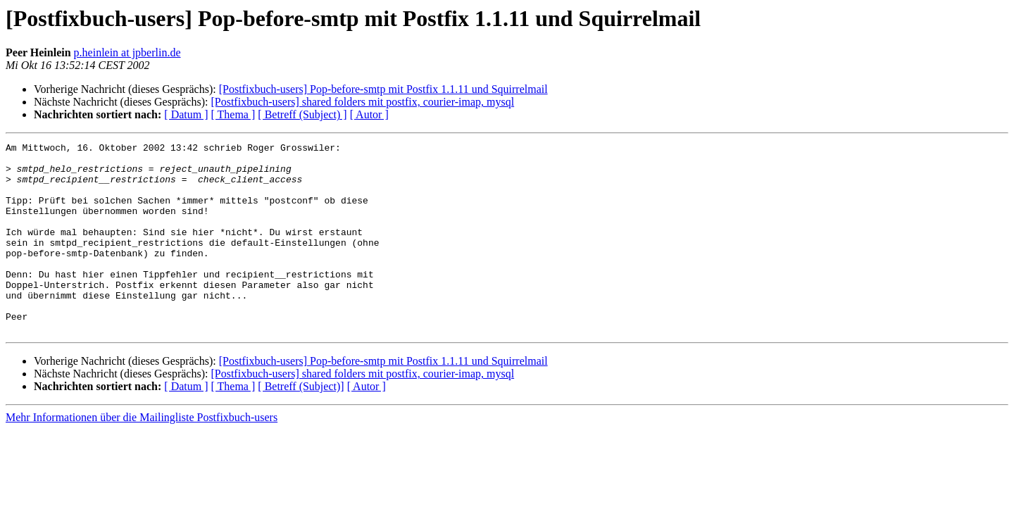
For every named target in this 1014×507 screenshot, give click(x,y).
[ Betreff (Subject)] (301, 424)
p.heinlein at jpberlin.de (127, 52)
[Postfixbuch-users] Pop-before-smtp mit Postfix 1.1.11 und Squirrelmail (383, 89)
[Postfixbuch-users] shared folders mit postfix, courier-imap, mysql (362, 102)
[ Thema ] (233, 114)
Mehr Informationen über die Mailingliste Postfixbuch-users (141, 455)
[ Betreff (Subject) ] (302, 114)
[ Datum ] (186, 114)
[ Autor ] (369, 114)
